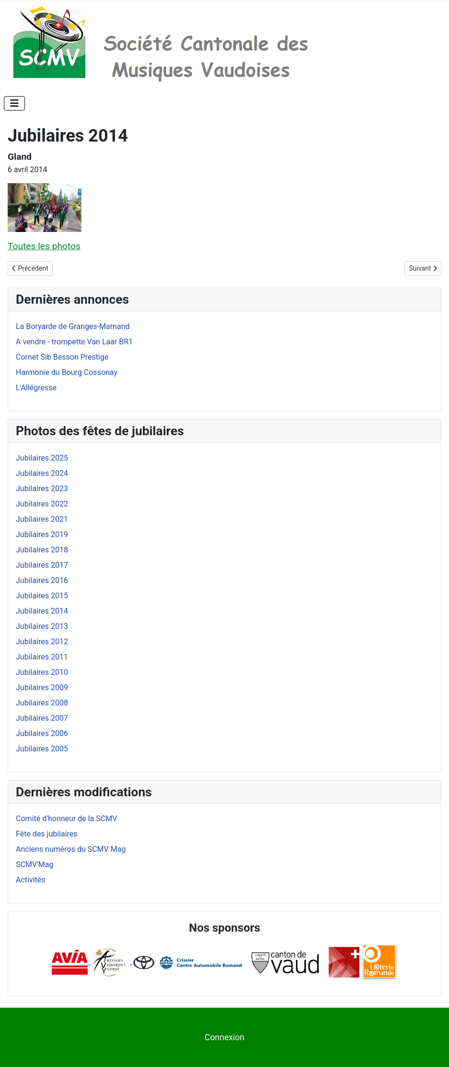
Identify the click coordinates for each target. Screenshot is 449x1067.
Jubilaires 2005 (42, 748)
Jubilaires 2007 (42, 718)
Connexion (224, 1037)
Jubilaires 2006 (42, 733)
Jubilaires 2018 (42, 549)
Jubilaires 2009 (42, 687)
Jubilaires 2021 (42, 519)
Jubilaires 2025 (42, 457)
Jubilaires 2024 (42, 473)
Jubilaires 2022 (42, 503)
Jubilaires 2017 (42, 565)
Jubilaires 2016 (42, 580)
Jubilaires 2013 (42, 626)
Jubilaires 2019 (42, 534)
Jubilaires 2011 (42, 656)
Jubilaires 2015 (42, 595)
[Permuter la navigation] (14, 103)
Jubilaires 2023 (42, 488)
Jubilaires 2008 (42, 702)
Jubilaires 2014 (42, 611)
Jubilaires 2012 (42, 641)
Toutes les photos (44, 246)
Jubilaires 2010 (42, 672)
